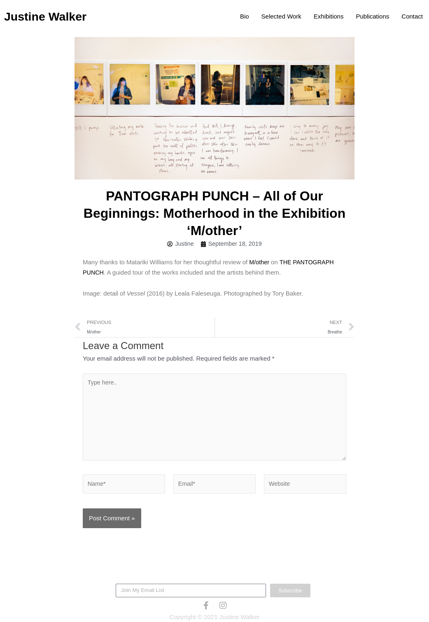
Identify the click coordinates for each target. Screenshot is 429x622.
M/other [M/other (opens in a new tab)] (259, 262)
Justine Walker (50, 16)
